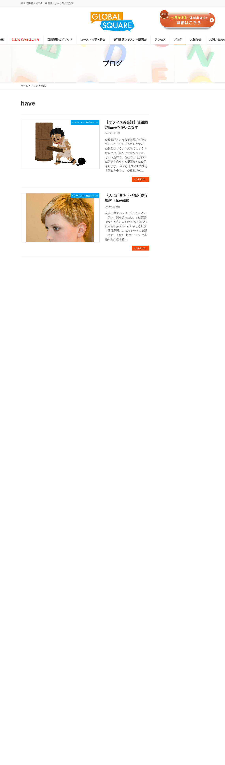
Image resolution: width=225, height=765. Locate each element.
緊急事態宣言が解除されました (194, 216)
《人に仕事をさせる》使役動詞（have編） (105, 177)
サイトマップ (167, 695)
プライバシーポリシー (101, 695)
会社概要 (125, 695)
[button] (49, 561)
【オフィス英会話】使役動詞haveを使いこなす (109, 122)
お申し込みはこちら (182, 148)
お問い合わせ (145, 695)
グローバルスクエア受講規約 (65, 695)
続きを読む (140, 160)
